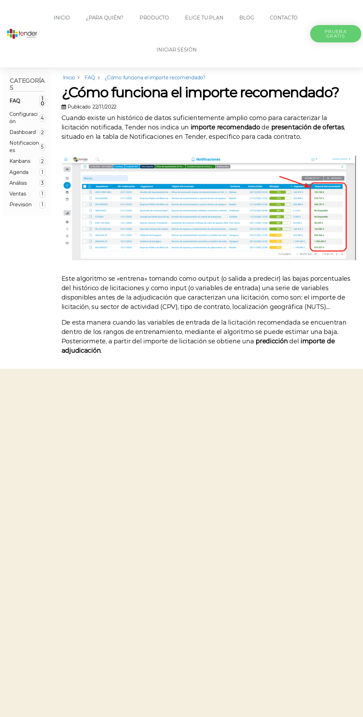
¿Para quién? (104, 18)
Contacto (284, 18)
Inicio (62, 18)
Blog (246, 18)
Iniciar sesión (176, 50)
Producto (154, 18)
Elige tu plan (204, 18)
